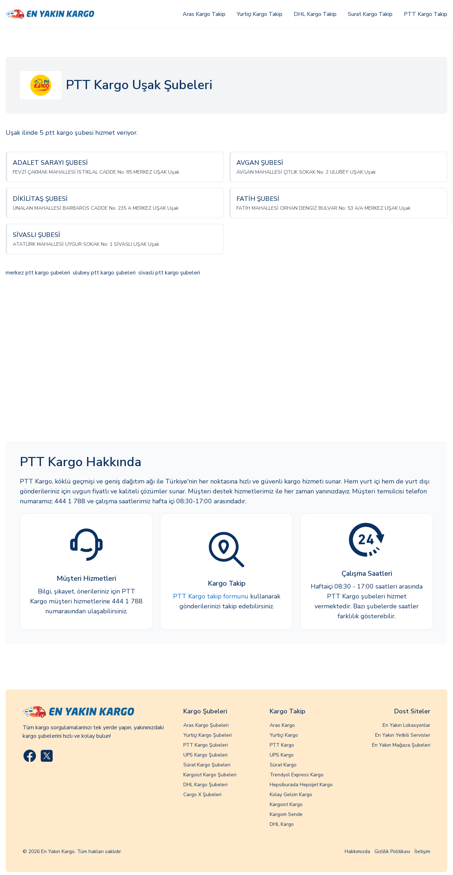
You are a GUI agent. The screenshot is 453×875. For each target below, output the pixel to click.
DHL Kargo (282, 824)
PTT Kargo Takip (425, 14)
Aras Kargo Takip (204, 14)
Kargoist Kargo (286, 804)
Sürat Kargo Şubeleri (206, 764)
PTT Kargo (282, 745)
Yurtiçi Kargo (284, 735)
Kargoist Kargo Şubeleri (209, 774)
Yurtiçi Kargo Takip (259, 14)
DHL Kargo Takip (315, 14)
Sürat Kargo (283, 764)
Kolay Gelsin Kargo (291, 794)
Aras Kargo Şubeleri (206, 725)
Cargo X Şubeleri (202, 794)
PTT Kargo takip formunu (210, 596)
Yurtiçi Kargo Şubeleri (207, 735)
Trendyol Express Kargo (296, 774)
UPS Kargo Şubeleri (205, 755)
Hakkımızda (357, 851)
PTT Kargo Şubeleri (205, 745)
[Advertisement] (226, 359)
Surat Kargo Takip (370, 14)
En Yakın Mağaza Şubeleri (401, 745)
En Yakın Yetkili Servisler (402, 735)
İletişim (422, 851)
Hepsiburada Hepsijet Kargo (301, 784)
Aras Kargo (282, 725)
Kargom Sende (286, 814)
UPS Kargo (282, 755)
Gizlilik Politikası (392, 851)
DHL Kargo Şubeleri (205, 784)
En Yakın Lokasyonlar (406, 725)
